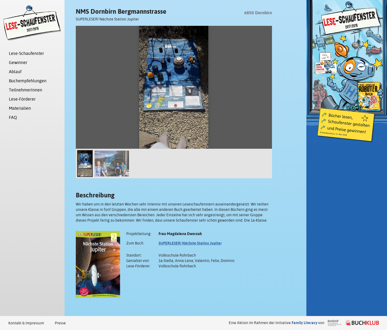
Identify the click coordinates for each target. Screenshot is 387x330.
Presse (60, 323)
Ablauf (15, 71)
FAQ (13, 117)
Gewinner (18, 62)
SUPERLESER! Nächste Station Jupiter (190, 243)
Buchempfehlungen (27, 80)
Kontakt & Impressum (26, 323)
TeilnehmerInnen (25, 90)
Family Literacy (304, 323)
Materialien (20, 108)
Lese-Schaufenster (26, 53)
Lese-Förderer (22, 99)
